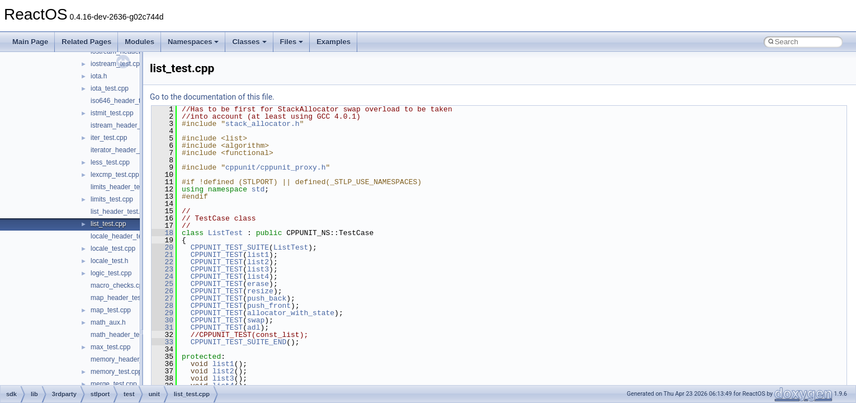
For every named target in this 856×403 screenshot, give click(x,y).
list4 (258, 276)
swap (255, 320)
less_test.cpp (110, 162)
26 (162, 291)
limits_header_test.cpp (124, 187)
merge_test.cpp (114, 384)
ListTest (225, 233)
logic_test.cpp (111, 273)
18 (162, 233)
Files (292, 42)
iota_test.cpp (110, 88)
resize (260, 291)
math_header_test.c (120, 335)
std (258, 189)
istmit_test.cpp (112, 113)
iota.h (99, 76)
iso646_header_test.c (123, 101)
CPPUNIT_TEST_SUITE (230, 247)
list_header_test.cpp (120, 211)
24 (162, 276)
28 (162, 306)
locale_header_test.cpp (125, 236)
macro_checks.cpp (118, 285)
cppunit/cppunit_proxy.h (275, 167)
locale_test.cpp (113, 248)
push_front (269, 306)
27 (162, 298)
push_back (266, 298)
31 (162, 327)
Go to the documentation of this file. (212, 96)
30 (162, 320)
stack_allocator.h (262, 124)
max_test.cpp (110, 347)
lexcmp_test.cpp (115, 175)
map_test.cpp (111, 310)
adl (253, 327)
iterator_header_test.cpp (127, 150)
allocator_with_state (290, 313)
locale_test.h (109, 261)
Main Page (30, 42)
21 (162, 255)
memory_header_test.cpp (129, 359)
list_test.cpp (108, 224)
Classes (249, 42)
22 (162, 262)
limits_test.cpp (112, 199)
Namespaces (193, 42)
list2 (258, 262)
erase (258, 284)
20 (162, 247)
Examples (333, 42)
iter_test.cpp (109, 138)
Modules (139, 42)
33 (162, 342)
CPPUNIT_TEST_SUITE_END (239, 342)
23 (162, 269)
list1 (258, 255)
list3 (258, 269)
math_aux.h (108, 322)
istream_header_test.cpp (127, 125)
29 (162, 313)
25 (162, 284)
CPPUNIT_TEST (217, 255)
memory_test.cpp (116, 372)
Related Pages (86, 42)
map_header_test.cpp (123, 298)
